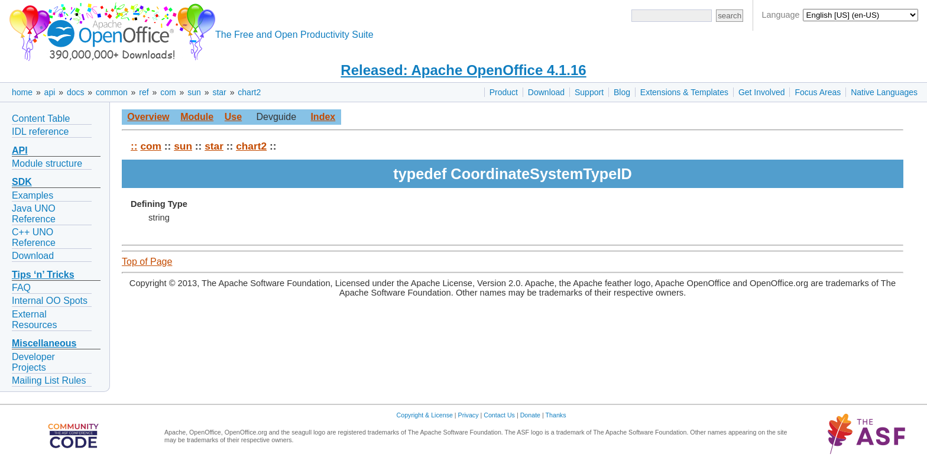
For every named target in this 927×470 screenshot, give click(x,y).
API (20, 150)
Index (322, 117)
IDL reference (40, 132)
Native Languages (884, 92)
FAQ (21, 288)
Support (589, 92)
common (112, 92)
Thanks (556, 415)
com (168, 92)
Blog (622, 92)
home (22, 92)
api (50, 92)
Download (546, 92)
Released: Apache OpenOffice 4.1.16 (463, 70)
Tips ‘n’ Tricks (43, 275)
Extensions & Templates (684, 92)
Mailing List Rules (49, 380)
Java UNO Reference (34, 213)
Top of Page (147, 262)
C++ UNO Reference (34, 237)
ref (143, 92)
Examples (32, 195)
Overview (148, 117)
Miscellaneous (44, 343)
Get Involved (761, 92)
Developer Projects (33, 362)
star (219, 92)
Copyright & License (425, 415)
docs (76, 92)
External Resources (34, 319)
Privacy (468, 415)
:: (134, 146)
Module (196, 117)
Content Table (41, 119)
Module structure (47, 163)
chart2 (249, 92)
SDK (22, 182)
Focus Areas (818, 92)
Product (504, 92)
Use (233, 117)
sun (194, 92)
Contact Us (499, 415)
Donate (530, 415)
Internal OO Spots (49, 301)
